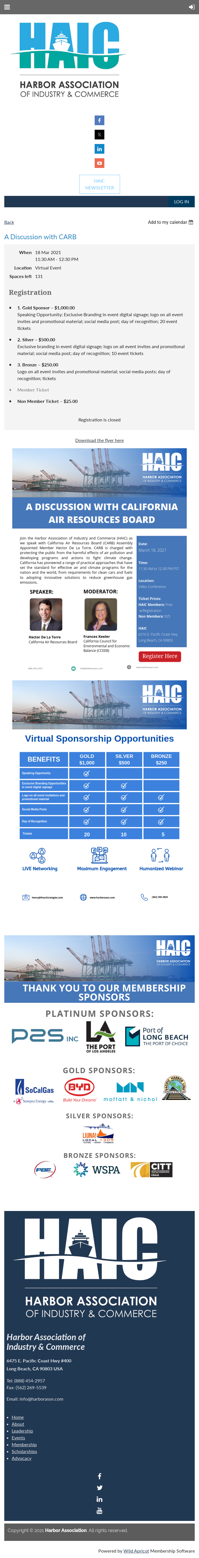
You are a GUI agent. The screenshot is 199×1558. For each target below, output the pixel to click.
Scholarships (24, 1451)
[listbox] (171, 222)
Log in (181, 201)
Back (9, 222)
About (18, 1424)
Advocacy (21, 1458)
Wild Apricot (136, 1550)
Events (18, 1437)
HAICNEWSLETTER (99, 184)
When (25, 252)
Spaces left (20, 276)
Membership (24, 1444)
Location (23, 267)
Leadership (22, 1430)
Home (18, 1417)
